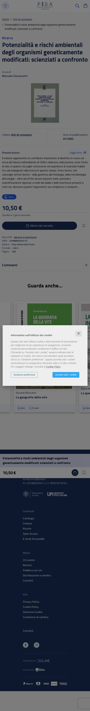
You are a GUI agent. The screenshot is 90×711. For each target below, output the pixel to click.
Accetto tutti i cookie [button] (66, 374)
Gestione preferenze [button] (24, 374)
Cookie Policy (53, 366)
